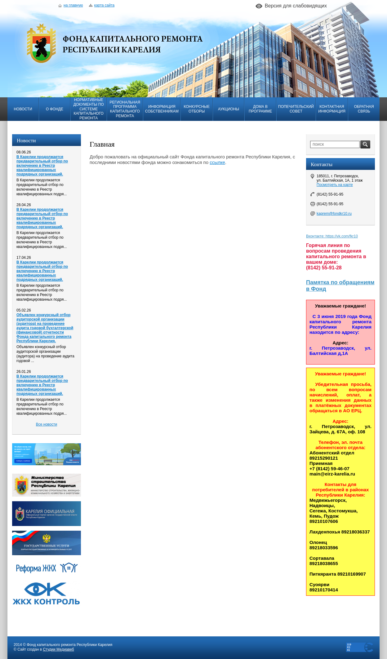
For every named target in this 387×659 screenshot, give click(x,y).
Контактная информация (331, 108)
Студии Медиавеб (58, 649)
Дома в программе (260, 108)
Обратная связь (364, 108)
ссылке (217, 162)
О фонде (54, 109)
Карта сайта (101, 5)
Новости (23, 109)
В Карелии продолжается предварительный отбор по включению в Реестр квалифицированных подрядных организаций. (42, 165)
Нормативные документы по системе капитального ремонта (88, 109)
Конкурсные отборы (197, 108)
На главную (70, 5)
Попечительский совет (296, 108)
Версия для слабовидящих (296, 5)
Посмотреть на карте (335, 185)
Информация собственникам (162, 108)
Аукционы (228, 109)
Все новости (46, 424)
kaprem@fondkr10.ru (334, 213)
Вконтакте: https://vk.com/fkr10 (332, 236)
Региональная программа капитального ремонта (125, 109)
